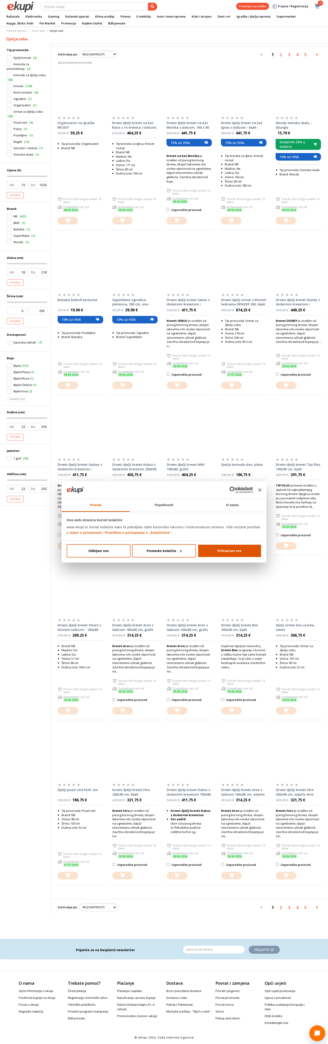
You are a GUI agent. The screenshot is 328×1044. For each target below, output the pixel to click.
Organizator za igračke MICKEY (76, 125)
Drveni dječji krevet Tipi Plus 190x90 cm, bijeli (298, 466)
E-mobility (143, 16)
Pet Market (47, 23)
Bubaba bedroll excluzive (77, 300)
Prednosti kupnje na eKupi (37, 998)
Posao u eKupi (29, 1004)
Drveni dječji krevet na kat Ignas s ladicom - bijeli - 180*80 (241, 125)
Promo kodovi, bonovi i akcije (137, 1016)
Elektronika (34, 16)
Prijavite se (264, 950)
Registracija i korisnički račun (88, 998)
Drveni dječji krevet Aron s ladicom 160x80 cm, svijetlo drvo (243, 792)
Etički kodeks (273, 1016)
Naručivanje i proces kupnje (136, 998)
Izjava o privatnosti (278, 998)
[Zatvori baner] (259, 490)
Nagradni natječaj (31, 1011)
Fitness (125, 16)
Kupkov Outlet (92, 23)
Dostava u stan (176, 998)
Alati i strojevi (202, 16)
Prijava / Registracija (290, 6)
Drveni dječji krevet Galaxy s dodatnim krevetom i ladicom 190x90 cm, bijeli (80, 466)
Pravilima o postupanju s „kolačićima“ (138, 532)
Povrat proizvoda (227, 998)
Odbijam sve (98, 551)
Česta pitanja (77, 991)
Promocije (68, 23)
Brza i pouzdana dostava (183, 991)
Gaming (53, 16)
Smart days (38, 30)
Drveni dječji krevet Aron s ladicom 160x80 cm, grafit (187, 627)
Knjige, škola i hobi (19, 23)
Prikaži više (17, 399)
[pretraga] (152, 6)
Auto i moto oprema (171, 16)
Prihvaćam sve (229, 551)
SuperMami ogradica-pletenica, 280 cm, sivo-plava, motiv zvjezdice (130, 302)
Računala (13, 16)
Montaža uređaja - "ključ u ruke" (188, 1011)
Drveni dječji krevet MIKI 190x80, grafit (186, 466)
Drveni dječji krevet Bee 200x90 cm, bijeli (239, 627)
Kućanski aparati (77, 16)
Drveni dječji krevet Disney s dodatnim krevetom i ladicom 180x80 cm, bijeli (298, 302)
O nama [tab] (232, 505)
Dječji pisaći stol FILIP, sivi (78, 790)
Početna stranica (16, 30)
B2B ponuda (116, 23)
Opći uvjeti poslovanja (280, 991)
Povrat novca (224, 1004)
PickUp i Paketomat (179, 1004)
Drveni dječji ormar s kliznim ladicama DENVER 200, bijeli (243, 302)
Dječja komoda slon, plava (242, 464)
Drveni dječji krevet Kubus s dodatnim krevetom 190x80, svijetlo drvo (189, 792)
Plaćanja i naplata (129, 991)
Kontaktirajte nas (276, 1023)
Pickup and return (227, 1018)
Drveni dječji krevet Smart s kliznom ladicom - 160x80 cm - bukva (79, 627)
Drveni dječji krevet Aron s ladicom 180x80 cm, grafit (133, 627)
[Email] (214, 949)
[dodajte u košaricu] (67, 220)
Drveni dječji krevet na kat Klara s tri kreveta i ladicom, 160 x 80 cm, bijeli (134, 125)
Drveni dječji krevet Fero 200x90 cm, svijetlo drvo (295, 792)
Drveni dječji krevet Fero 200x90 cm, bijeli (131, 792)
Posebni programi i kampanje (88, 1011)
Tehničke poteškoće (81, 1004)
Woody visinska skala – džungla (294, 125)
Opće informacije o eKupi (36, 991)
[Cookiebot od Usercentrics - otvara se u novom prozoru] (233, 490)
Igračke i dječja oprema (253, 16)
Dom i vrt (224, 16)
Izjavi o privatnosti (86, 532)
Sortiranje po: (67, 54)
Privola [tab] (96, 505)
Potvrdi (15, 195)
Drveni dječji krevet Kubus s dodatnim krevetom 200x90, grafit (134, 466)
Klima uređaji (105, 16)
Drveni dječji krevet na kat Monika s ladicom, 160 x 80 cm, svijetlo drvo (188, 125)
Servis (219, 1011)
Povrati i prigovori (227, 991)
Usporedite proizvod (184, 210)
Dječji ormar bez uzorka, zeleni (295, 627)
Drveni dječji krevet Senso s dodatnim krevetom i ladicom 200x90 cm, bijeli (188, 302)
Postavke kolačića (164, 551)
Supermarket (286, 16)
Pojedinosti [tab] (164, 505)
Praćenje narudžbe (252, 6)
